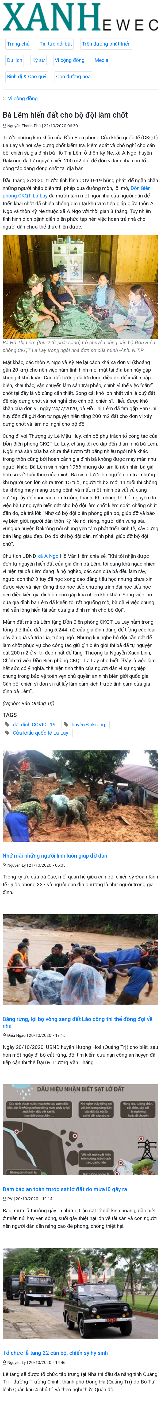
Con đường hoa (73, 76)
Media (101, 60)
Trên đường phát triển (106, 44)
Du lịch (14, 60)
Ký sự (38, 60)
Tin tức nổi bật (56, 44)
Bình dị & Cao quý (26, 76)
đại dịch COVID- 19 (34, 724)
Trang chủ (18, 44)
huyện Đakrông (88, 724)
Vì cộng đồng (70, 60)
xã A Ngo (48, 556)
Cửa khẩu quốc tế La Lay (40, 733)
